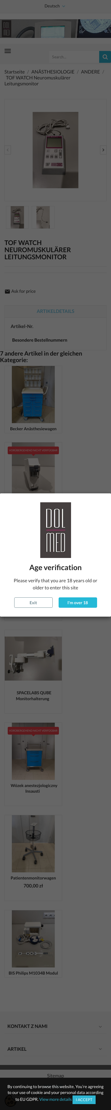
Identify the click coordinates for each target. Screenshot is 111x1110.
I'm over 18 (77, 602)
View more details (55, 1099)
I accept (84, 1099)
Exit (33, 602)
